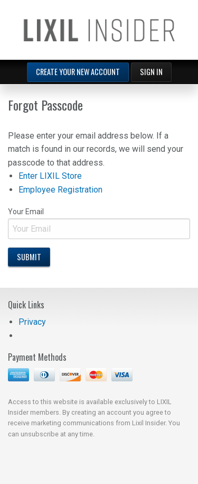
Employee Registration (60, 190)
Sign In (151, 71)
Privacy (32, 322)
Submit (29, 256)
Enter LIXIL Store (50, 176)
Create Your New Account (78, 71)
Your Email (99, 223)
